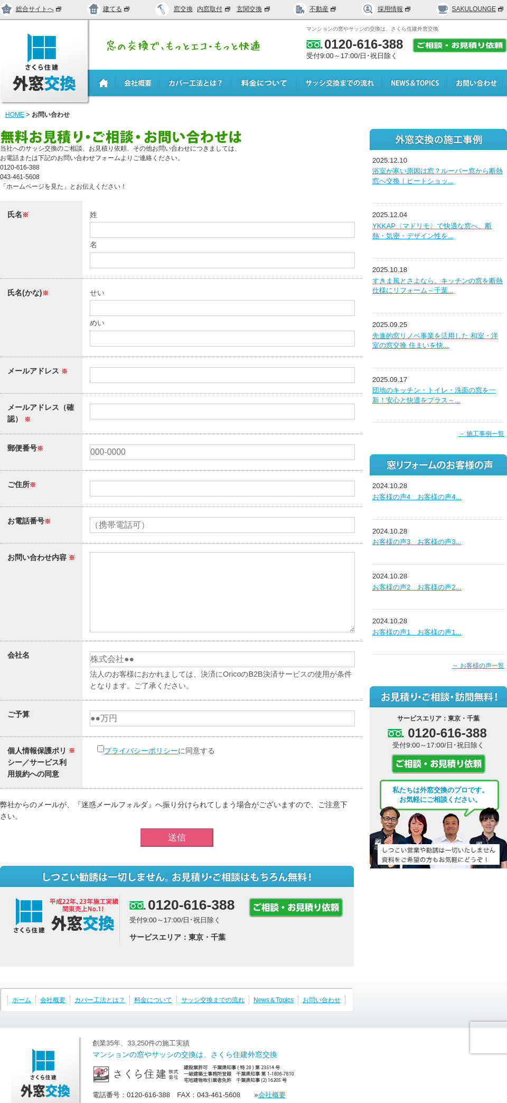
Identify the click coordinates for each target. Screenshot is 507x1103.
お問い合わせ (322, 1000)
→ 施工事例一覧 (481, 433)
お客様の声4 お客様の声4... (417, 497)
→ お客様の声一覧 (478, 665)
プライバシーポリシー (141, 750)
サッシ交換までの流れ (213, 1000)
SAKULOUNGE (470, 9)
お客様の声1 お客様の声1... (417, 632)
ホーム (21, 1000)
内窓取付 (214, 9)
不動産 (315, 9)
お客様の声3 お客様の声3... (417, 542)
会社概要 (52, 1000)
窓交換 (183, 9)
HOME (14, 114)
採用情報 (386, 9)
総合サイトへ (31, 9)
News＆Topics (273, 1000)
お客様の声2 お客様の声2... (417, 587)
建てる (108, 9)
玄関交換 (254, 9)
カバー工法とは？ (99, 1000)
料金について (153, 1000)
